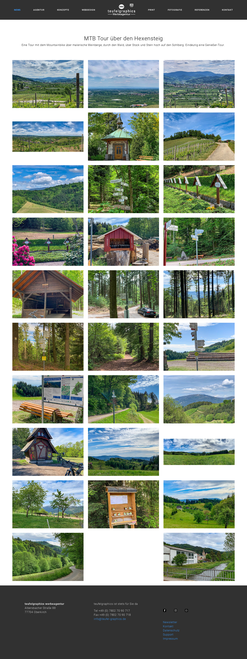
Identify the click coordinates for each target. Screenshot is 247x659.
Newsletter (170, 622)
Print (151, 10)
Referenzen (202, 10)
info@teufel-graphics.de (110, 619)
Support (168, 634)
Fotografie (175, 10)
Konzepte (63, 10)
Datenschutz (171, 630)
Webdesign (88, 10)
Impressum (170, 638)
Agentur (38, 10)
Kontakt (227, 10)
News (17, 10)
